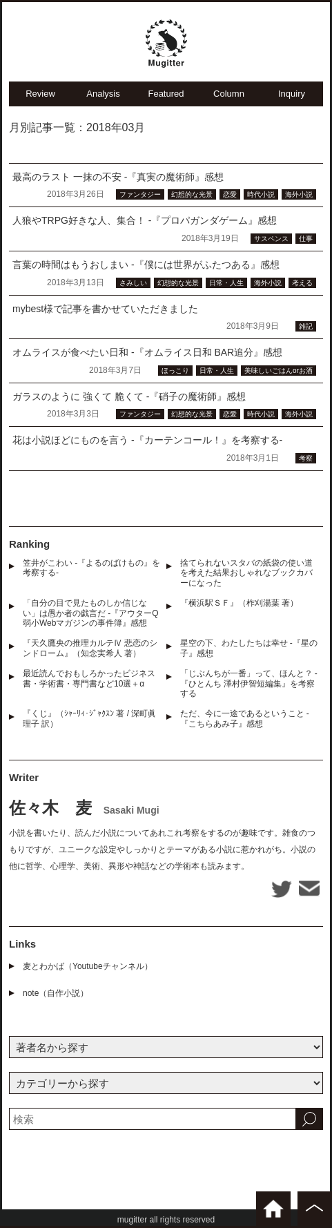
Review (40, 93)
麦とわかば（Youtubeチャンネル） (88, 966)
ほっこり (175, 370)
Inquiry (291, 93)
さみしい (133, 283)
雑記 (306, 326)
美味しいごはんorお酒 (278, 370)
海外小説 (299, 194)
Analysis (102, 93)
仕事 (306, 238)
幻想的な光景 (192, 194)
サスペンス (271, 238)
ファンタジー (140, 194)
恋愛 (230, 194)
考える (302, 283)
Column (228, 93)
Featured (166, 93)
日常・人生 (226, 283)
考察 (306, 458)
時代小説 (261, 194)
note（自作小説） (55, 993)
